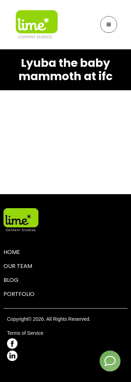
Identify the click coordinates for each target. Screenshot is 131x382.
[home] (36, 24)
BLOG (11, 280)
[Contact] (110, 361)
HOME (11, 252)
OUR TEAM (17, 266)
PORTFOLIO (19, 294)
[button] (108, 24)
